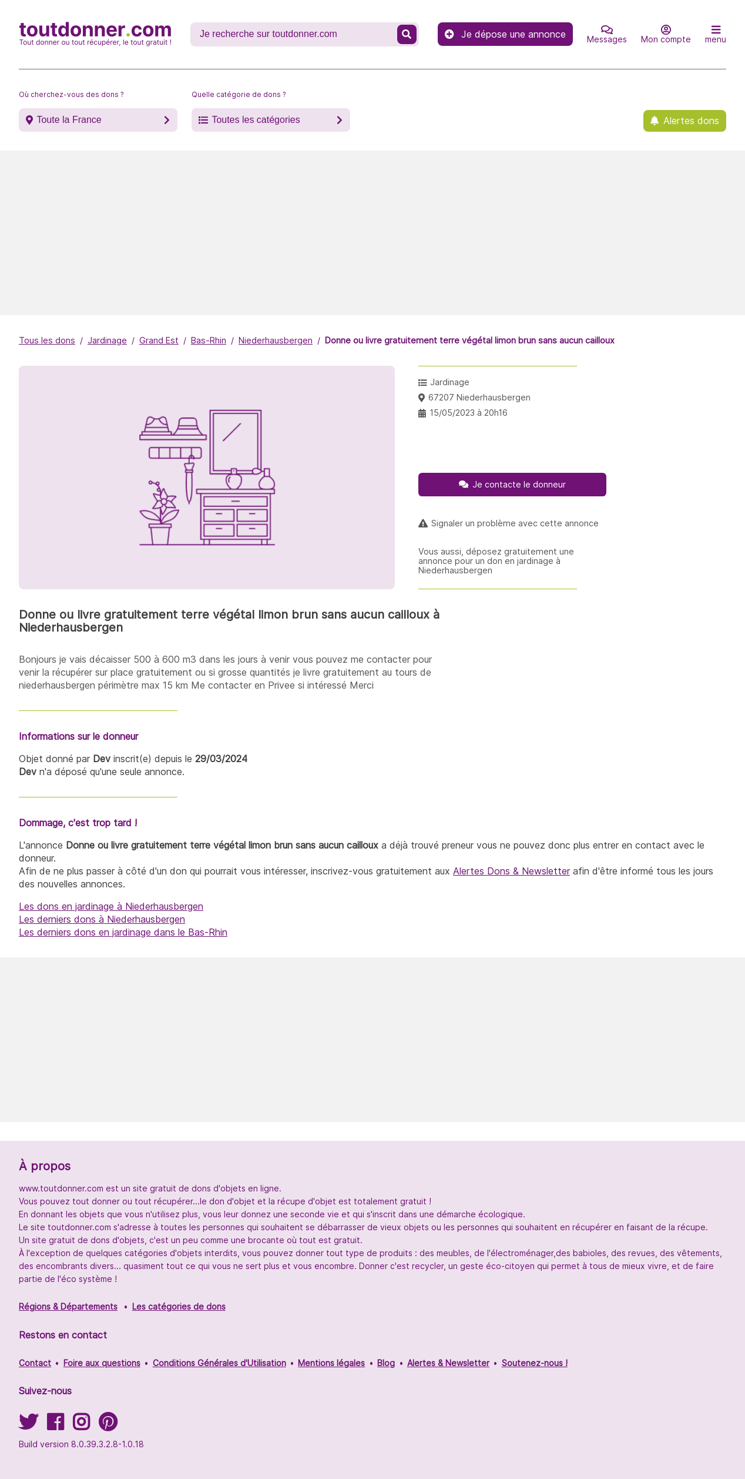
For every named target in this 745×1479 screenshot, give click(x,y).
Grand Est (159, 340)
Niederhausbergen (276, 340)
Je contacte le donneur (519, 484)
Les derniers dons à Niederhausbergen (102, 919)
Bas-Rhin (208, 340)
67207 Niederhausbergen (479, 397)
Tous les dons (47, 340)
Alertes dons (691, 120)
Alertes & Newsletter (448, 1363)
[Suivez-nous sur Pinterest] (108, 1426)
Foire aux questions (101, 1363)
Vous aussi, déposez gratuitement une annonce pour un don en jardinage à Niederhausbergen (496, 561)
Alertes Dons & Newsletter (511, 871)
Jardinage (107, 340)
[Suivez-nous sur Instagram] (81, 1426)
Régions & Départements (68, 1306)
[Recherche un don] (295, 34)
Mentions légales (331, 1363)
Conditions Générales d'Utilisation (219, 1363)
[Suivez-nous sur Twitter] (28, 1426)
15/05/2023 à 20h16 (468, 413)
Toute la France (68, 120)
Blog (386, 1363)
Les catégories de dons (179, 1306)
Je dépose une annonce (505, 34)
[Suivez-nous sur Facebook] (55, 1426)
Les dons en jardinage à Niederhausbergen (111, 906)
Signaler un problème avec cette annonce (515, 523)
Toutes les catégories (256, 120)
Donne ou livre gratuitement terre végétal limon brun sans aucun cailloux (470, 340)
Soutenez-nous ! (535, 1363)
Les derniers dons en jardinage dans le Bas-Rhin (123, 932)
